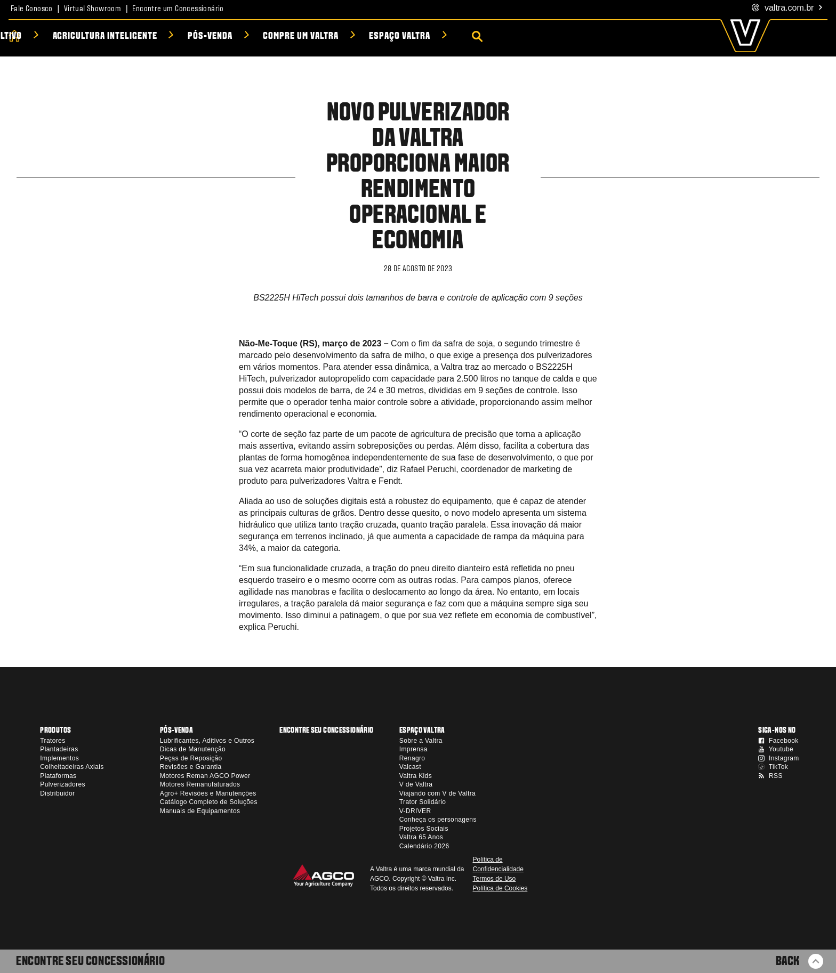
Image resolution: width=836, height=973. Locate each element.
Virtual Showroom (92, 9)
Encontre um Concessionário (177, 9)
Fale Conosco (32, 9)
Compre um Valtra (474, 36)
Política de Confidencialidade (498, 864)
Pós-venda (384, 36)
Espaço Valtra (573, 36)
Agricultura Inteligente (279, 36)
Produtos (51, 36)
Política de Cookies (500, 888)
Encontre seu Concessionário (90, 962)
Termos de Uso (494, 878)
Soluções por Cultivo (149, 36)
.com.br (787, 8)
